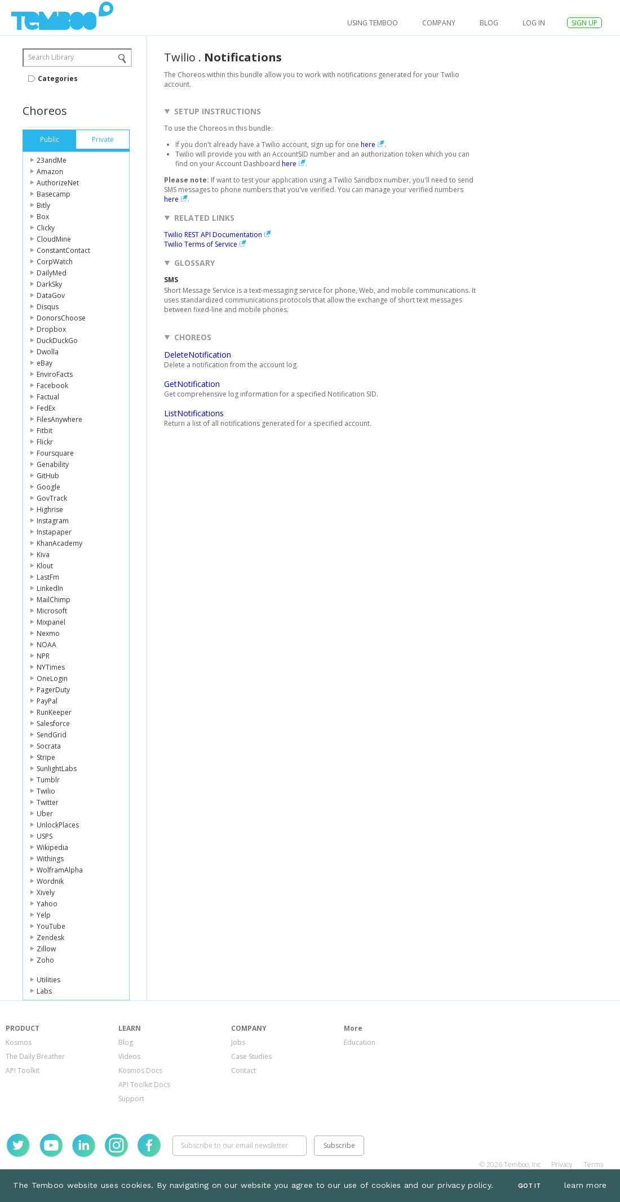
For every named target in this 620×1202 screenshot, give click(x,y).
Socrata (49, 746)
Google (48, 487)
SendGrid (52, 735)
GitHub (48, 475)
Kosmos (19, 1042)
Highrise (50, 509)
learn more (585, 1185)
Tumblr (48, 780)
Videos (129, 1056)
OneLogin (52, 678)
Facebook (52, 385)
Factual (48, 397)
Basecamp (53, 194)
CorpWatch (55, 261)
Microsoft (52, 611)
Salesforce (53, 723)
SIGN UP (584, 23)
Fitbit (44, 430)
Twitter (48, 802)
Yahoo (47, 904)
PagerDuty (53, 690)
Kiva (43, 554)
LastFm (48, 577)
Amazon (50, 171)
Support (131, 1098)
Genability (53, 464)
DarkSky (49, 284)
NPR (43, 656)
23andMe (52, 160)
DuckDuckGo (57, 340)
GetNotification (192, 384)
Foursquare (55, 453)
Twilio (46, 791)
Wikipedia (52, 847)
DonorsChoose (61, 318)
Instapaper (54, 532)
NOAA (46, 644)
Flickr (45, 442)
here (368, 144)
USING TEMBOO (372, 23)
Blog (489, 23)
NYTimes (51, 667)
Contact (243, 1070)
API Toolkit (22, 1070)
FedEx (46, 408)
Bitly (43, 205)
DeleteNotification (197, 354)
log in (533, 23)
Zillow (46, 949)
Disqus (48, 306)
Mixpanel (51, 622)
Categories (58, 78)
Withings (50, 858)
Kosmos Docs (140, 1070)
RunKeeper (54, 712)
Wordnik (50, 881)
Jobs (238, 1042)
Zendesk (50, 937)
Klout (45, 566)
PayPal (47, 701)
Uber (45, 813)
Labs (44, 991)
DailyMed (52, 273)
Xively (46, 892)
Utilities (48, 980)
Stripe (46, 757)
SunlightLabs (57, 768)
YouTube (51, 926)
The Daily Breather (35, 1056)
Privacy (562, 1164)
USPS (44, 836)
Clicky (46, 228)
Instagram (53, 521)
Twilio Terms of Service (200, 244)
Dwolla (48, 352)
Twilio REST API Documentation (213, 234)
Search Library (51, 57)
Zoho (45, 960)
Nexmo (48, 633)
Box (43, 216)
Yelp (44, 915)
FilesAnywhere (59, 419)
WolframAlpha (60, 870)
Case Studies (251, 1056)
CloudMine (54, 239)
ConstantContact (63, 250)
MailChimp (53, 599)
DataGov (51, 295)
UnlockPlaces (58, 825)
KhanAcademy (59, 543)
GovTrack (52, 498)
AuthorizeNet (58, 183)
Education (359, 1042)
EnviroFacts (55, 374)
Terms (593, 1164)
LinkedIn (50, 588)
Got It (529, 1186)
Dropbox (51, 329)
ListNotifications (194, 413)
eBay (44, 363)
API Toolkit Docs (144, 1084)
